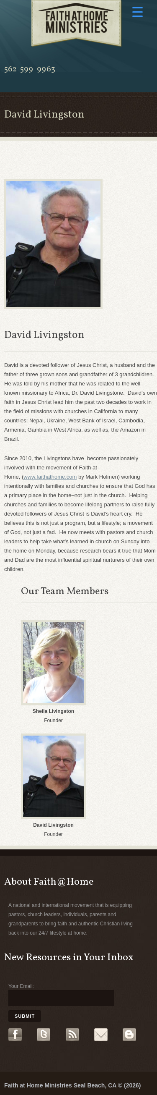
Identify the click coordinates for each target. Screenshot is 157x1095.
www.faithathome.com (50, 477)
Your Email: (21, 986)
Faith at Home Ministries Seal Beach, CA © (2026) (72, 1085)
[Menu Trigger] (137, 11)
